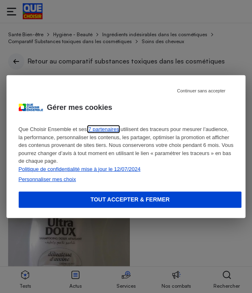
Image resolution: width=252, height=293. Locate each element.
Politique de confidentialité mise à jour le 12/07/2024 (80, 169)
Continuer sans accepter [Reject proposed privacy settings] (201, 90)
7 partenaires (103, 129)
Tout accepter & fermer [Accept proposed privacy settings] (130, 199)
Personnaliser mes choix (47, 179)
